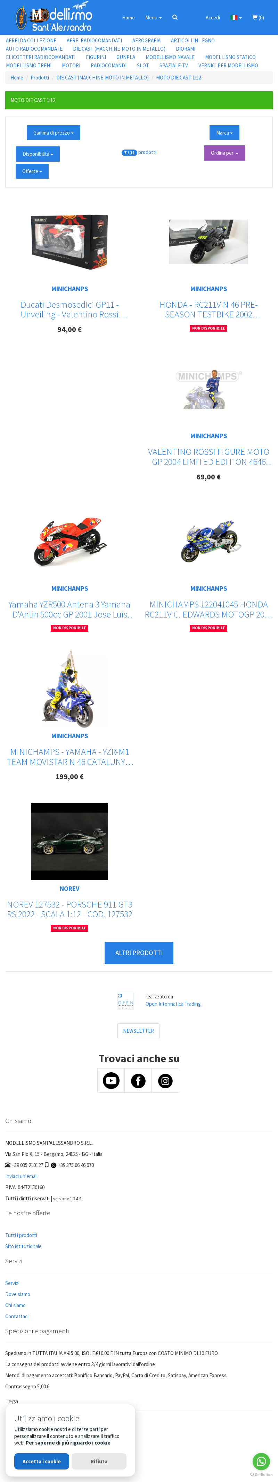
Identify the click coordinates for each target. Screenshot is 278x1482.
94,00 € (69, 329)
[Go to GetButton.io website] (261, 1475)
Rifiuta (99, 1461)
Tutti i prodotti (21, 1235)
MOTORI (71, 65)
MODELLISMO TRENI (28, 65)
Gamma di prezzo (53, 132)
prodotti (147, 152)
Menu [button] (153, 17)
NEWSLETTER (138, 1031)
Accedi (213, 17)
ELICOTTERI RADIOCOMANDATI (40, 57)
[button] (175, 17)
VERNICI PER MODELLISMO (228, 65)
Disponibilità (38, 154)
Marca (224, 132)
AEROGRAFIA (146, 40)
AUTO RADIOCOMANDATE (34, 48)
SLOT (143, 65)
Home (128, 17)
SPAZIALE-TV (174, 65)
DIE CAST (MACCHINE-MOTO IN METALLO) (119, 48)
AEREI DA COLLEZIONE (31, 40)
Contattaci (16, 1316)
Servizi (12, 1283)
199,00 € (69, 776)
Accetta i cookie (42, 1461)
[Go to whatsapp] (261, 1461)
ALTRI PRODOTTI (139, 952)
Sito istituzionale (23, 1246)
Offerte (32, 171)
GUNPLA (125, 57)
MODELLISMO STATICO (230, 57)
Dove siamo (17, 1294)
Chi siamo (15, 1305)
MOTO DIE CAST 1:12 (178, 77)
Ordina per (224, 153)
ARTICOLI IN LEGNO (193, 40)
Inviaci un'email (21, 1176)
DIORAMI (185, 48)
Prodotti (40, 77)
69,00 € (208, 477)
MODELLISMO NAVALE (170, 57)
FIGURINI (96, 57)
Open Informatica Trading (173, 1003)
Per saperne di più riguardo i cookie (68, 1442)
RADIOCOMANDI (108, 65)
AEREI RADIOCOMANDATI (94, 40)
